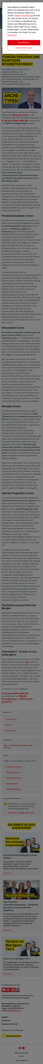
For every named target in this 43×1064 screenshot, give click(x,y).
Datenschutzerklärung (23, 15)
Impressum (12, 35)
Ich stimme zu (24, 42)
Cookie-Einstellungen (23, 47)
